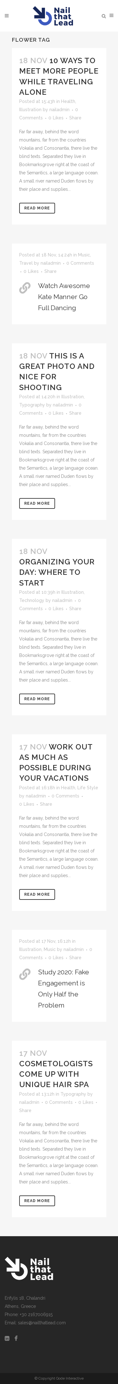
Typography (32, 404)
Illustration (30, 109)
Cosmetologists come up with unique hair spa (56, 1074)
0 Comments (80, 263)
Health (68, 101)
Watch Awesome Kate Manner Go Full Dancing (64, 297)
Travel (26, 263)
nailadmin (59, 109)
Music (84, 254)
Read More (37, 208)
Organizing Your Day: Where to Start (57, 572)
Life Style (87, 787)
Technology (31, 600)
